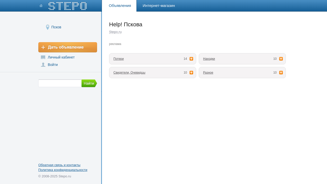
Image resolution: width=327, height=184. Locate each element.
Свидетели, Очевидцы (129, 72)
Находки (209, 59)
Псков (56, 27)
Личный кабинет (61, 57)
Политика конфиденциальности (62, 170)
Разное (208, 72)
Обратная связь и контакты (59, 165)
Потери (118, 59)
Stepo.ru (115, 32)
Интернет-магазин (159, 5)
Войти (53, 65)
